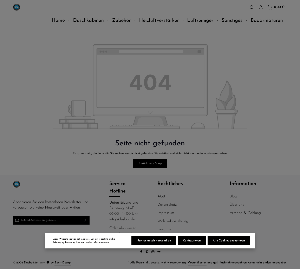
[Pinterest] (147, 252)
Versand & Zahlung (245, 213)
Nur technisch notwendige (154, 240)
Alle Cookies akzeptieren (229, 240)
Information (243, 183)
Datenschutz (167, 205)
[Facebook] (141, 252)
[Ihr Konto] (261, 7)
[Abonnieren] (85, 220)
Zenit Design (62, 262)
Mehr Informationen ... (98, 242)
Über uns (237, 205)
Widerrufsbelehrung (172, 221)
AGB (161, 196)
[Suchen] (252, 7)
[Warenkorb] (276, 7)
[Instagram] (153, 252)
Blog (233, 196)
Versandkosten (197, 262)
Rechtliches (170, 183)
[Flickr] (159, 252)
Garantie (164, 229)
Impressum (165, 213)
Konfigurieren (192, 240)
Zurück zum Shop (150, 163)
